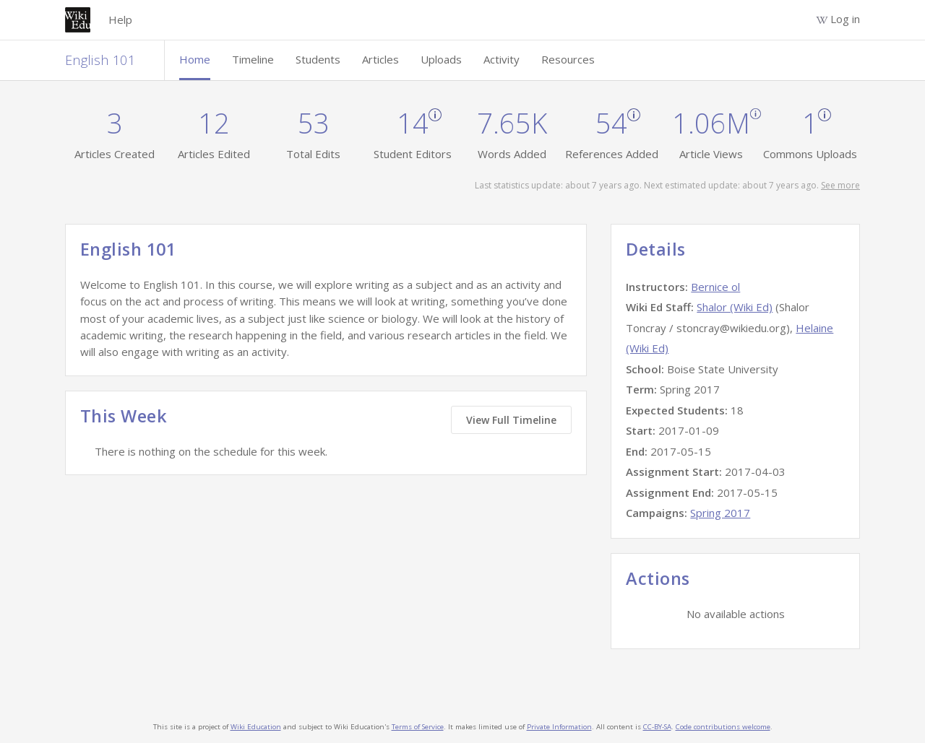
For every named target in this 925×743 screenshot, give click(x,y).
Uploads (441, 59)
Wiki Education (256, 726)
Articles (380, 59)
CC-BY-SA (657, 726)
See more (840, 185)
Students (318, 59)
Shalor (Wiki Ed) (735, 307)
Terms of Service (418, 726)
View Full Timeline (511, 420)
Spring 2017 (720, 512)
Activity (501, 59)
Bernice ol (715, 286)
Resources (568, 59)
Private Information (559, 726)
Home (194, 59)
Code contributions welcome (723, 726)
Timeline (253, 59)
